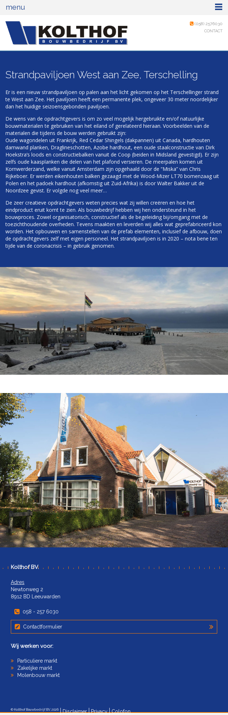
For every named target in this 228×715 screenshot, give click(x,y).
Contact (213, 31)
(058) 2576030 (206, 23)
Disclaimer (75, 711)
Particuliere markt (37, 661)
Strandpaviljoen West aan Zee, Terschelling (101, 75)
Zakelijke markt (34, 668)
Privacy (99, 711)
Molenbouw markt (38, 675)
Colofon (121, 711)
